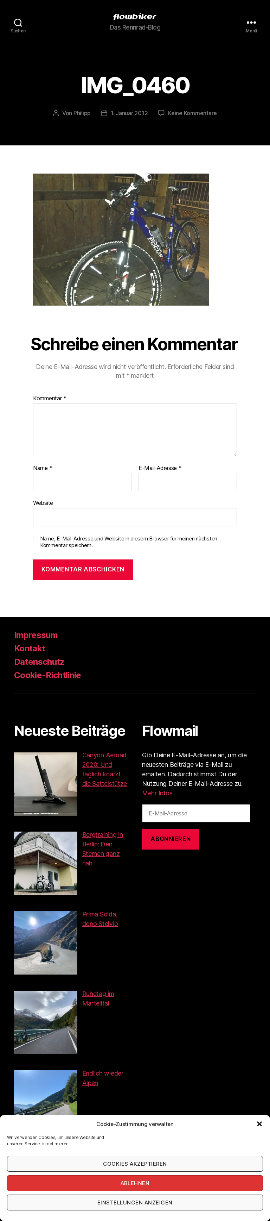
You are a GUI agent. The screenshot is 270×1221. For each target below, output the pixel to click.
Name (42, 468)
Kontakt (29, 648)
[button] (259, 1123)
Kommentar (49, 398)
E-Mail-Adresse (160, 468)
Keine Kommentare (192, 113)
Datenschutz (39, 662)
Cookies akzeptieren (135, 1163)
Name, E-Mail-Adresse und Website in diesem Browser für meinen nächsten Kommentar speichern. (128, 542)
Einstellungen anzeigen (135, 1202)
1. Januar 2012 (129, 113)
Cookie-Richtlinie (47, 675)
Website (43, 502)
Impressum (36, 635)
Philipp (82, 113)
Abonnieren (170, 839)
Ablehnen (135, 1183)
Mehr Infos (157, 793)
